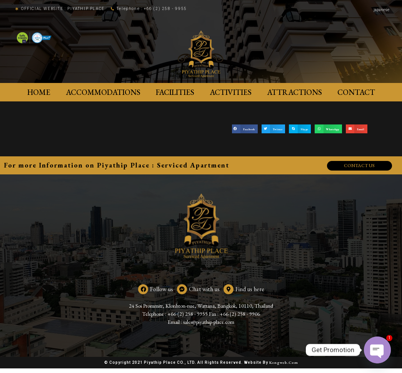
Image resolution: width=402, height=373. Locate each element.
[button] (245, 128)
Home (38, 92)
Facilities (175, 92)
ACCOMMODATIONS (103, 92)
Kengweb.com (283, 367)
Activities (231, 92)
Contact (356, 92)
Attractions (294, 92)
